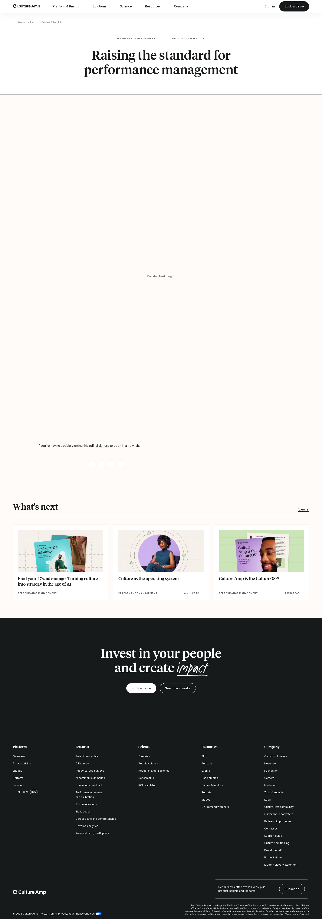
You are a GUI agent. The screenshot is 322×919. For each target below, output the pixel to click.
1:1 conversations (86, 804)
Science (128, 6)
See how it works (178, 688)
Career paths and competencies (96, 818)
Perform (18, 778)
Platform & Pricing (69, 6)
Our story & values (275, 756)
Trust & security (274, 792)
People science (148, 763)
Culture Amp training (276, 843)
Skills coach (83, 811)
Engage (17, 770)
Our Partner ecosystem (278, 814)
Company (184, 6)
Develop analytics (87, 826)
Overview (19, 756)
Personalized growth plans (92, 833)
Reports (206, 792)
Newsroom (271, 763)
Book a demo (294, 6)
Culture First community (279, 806)
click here (102, 445)
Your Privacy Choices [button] (81, 913)
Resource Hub (26, 22)
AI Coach (21, 792)
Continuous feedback (89, 785)
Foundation (271, 770)
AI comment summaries (90, 778)
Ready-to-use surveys (90, 770)
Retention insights (87, 756)
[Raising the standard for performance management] (161, 276)
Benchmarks (146, 778)
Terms (53, 913)
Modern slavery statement (280, 864)
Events (205, 770)
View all (303, 509)
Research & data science (154, 770)
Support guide (273, 835)
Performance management (135, 38)
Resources (155, 6)
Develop (18, 785)
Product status (273, 857)
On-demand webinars (215, 806)
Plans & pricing (22, 763)
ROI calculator (147, 785)
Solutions (102, 6)
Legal (267, 799)
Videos (205, 799)
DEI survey (82, 763)
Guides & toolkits (52, 22)
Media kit (270, 785)
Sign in (270, 6)
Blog (204, 756)
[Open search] (258, 6)
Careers (269, 778)
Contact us (271, 828)
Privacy (62, 913)
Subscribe (292, 889)
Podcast (206, 763)
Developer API (273, 850)
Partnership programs (277, 821)
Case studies (209, 778)
